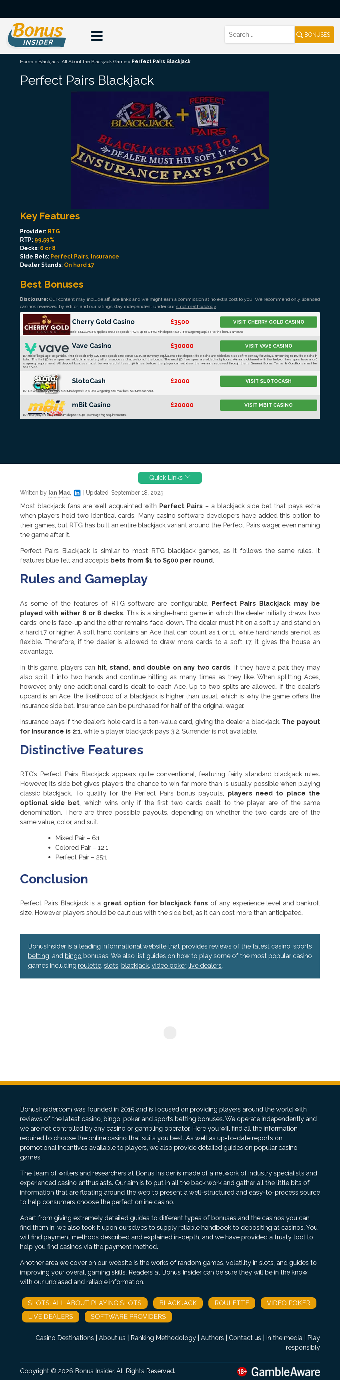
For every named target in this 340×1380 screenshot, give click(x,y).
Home (26, 61)
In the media (284, 1338)
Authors (212, 1338)
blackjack (135, 965)
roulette (89, 965)
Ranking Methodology (163, 1338)
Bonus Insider (94, 1371)
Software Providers (128, 1316)
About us (112, 1338)
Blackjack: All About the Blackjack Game (82, 61)
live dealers (205, 965)
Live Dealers (50, 1316)
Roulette (231, 1303)
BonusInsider (47, 946)
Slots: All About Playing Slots (85, 1303)
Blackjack (178, 1303)
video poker (169, 965)
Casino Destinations (65, 1338)
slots (111, 965)
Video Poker (288, 1303)
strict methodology (196, 306)
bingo (73, 956)
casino (280, 946)
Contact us (245, 1338)
